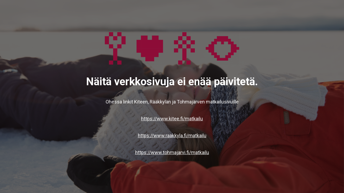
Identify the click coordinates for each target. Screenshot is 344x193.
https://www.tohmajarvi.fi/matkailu (172, 152)
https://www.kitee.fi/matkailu (172, 118)
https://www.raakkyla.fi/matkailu (172, 135)
